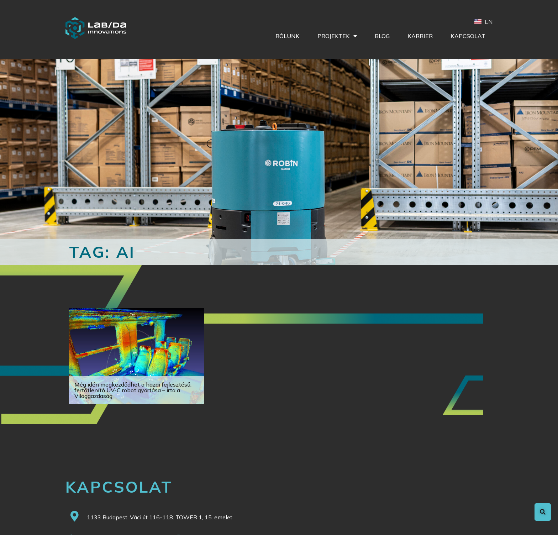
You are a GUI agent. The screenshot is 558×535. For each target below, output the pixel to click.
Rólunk (287, 36)
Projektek (337, 36)
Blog (382, 36)
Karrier (420, 36)
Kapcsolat (468, 36)
